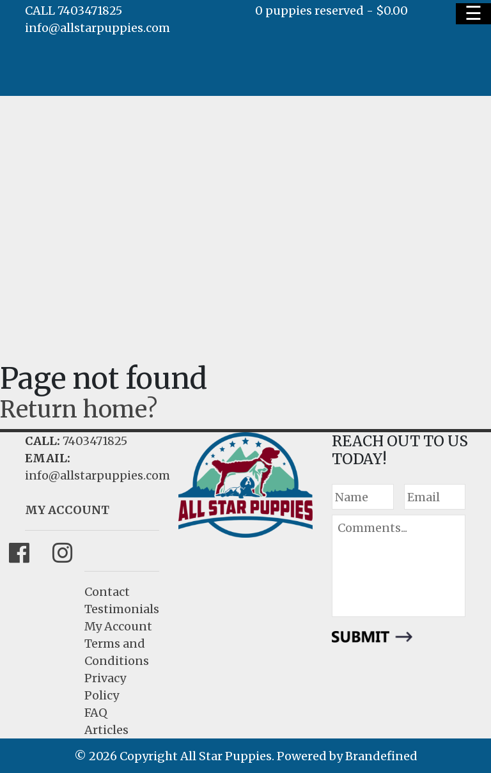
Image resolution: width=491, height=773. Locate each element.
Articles (106, 729)
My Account (118, 626)
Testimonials (121, 609)
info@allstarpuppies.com (97, 27)
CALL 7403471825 (73, 10)
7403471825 (95, 440)
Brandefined (381, 756)
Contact (107, 591)
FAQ (95, 712)
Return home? (78, 409)
